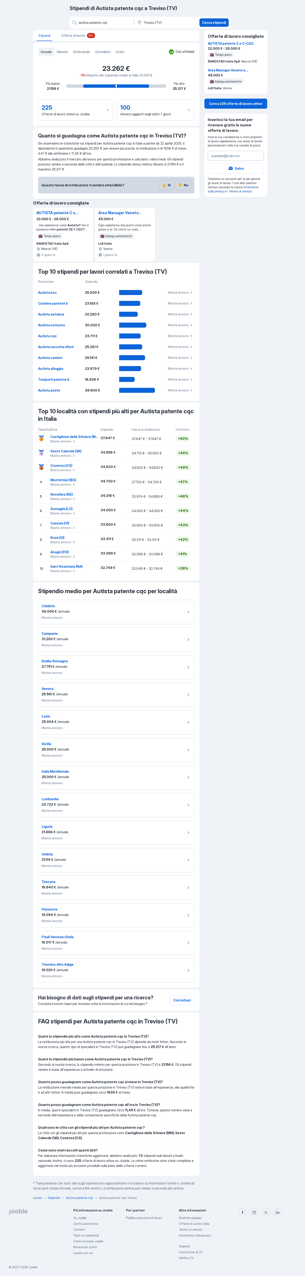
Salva (236, 168)
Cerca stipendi (214, 22)
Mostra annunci (180, 292)
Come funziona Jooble (88, 1241)
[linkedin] (277, 1212)
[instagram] (254, 1212)
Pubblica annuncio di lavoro (144, 1218)
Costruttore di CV (191, 1252)
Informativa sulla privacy (195, 1235)
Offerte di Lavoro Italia (194, 1223)
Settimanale (81, 52)
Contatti (79, 1229)
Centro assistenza (85, 1223)
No (183, 185)
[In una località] (166, 22)
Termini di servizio (240, 191)
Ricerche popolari (190, 1218)
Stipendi (184, 1246)
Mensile (62, 52)
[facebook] (242, 1212)
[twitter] (266, 1212)
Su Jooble (80, 1218)
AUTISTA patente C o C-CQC (55, 213)
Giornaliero (103, 52)
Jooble (33, 1267)
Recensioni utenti (85, 1247)
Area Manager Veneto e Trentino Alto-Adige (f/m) (120, 213)
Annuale (46, 52)
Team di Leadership (86, 1235)
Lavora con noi (83, 1253)
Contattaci (182, 1000)
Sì (166, 185)
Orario (120, 52)
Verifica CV (186, 1258)
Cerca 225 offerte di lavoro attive (235, 104)
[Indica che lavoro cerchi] (101, 22)
